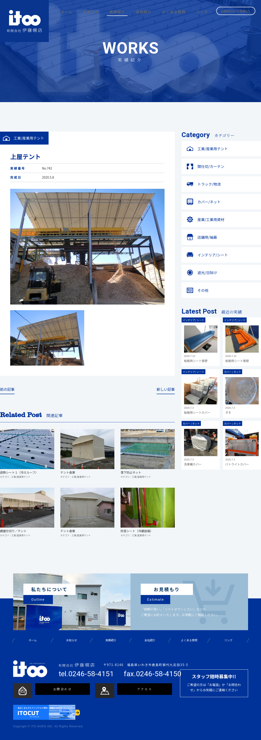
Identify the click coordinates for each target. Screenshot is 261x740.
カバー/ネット (209, 201)
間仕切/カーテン (210, 166)
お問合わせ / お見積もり (236, 10)
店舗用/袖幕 (207, 237)
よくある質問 (189, 640)
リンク (228, 640)
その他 (202, 290)
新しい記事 (166, 389)
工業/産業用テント (212, 148)
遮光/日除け (207, 272)
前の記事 (7, 389)
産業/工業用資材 (210, 219)
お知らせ (71, 640)
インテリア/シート (212, 255)
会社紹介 (150, 640)
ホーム (32, 640)
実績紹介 (110, 640)
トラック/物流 (209, 184)
